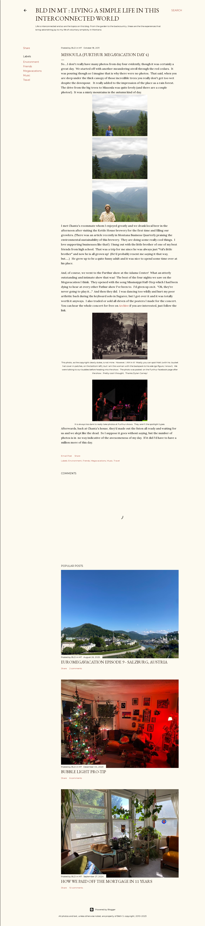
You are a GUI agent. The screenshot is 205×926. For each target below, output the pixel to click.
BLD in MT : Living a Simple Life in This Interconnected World (97, 14)
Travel (26, 79)
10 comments (76, 887)
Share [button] (26, 48)
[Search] (176, 10)
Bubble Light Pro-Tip (83, 771)
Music (26, 75)
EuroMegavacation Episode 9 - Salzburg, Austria (114, 662)
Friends (27, 66)
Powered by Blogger (103, 909)
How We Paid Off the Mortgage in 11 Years (106, 881)
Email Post (66, 456)
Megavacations (32, 70)
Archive (124, 305)
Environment (31, 61)
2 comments (75, 668)
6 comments (75, 778)
